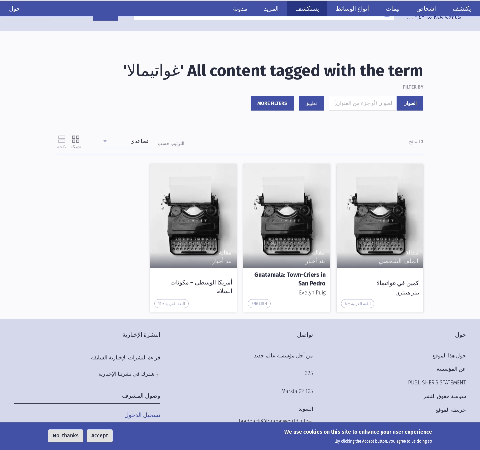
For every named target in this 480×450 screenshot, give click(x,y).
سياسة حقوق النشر (444, 396)
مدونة (227, 35)
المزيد (258, 35)
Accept (99, 435)
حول (27, 35)
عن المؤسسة (451, 369)
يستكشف (294, 35)
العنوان (410, 103)
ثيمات (380, 35)
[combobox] (37, 14)
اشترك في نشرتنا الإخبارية (127, 374)
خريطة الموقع (450, 410)
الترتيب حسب (171, 144)
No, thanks (66, 435)
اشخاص (413, 35)
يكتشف (449, 35)
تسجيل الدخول (142, 415)
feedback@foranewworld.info (273, 421)
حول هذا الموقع (449, 355)
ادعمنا (113, 14)
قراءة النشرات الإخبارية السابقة (125, 357)
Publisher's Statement (437, 382)
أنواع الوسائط (339, 35)
